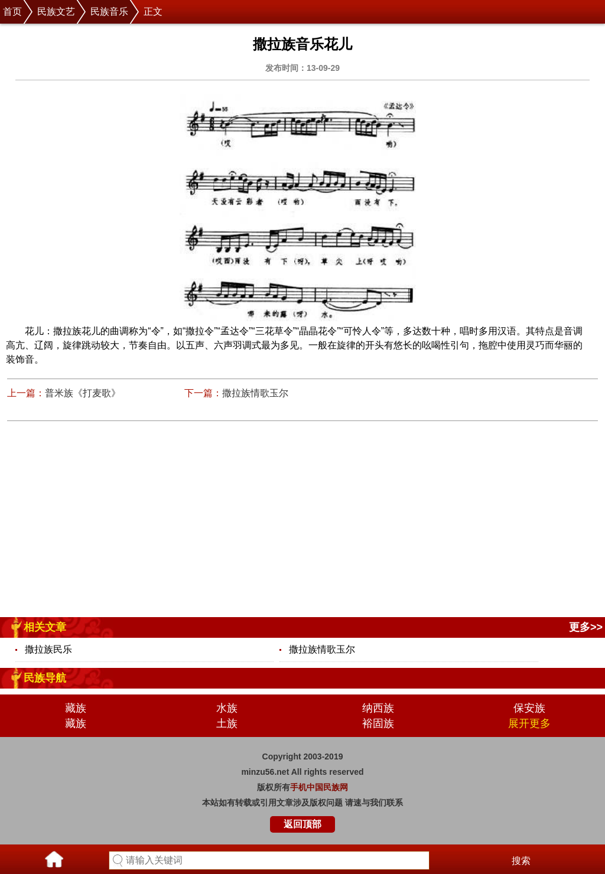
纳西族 (378, 708)
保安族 (529, 708)
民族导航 (45, 678)
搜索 (521, 861)
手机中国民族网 (319, 787)
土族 (227, 723)
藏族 (75, 708)
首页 (12, 11)
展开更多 (529, 723)
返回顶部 (302, 824)
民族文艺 (56, 11)
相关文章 (45, 627)
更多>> (586, 627)
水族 (227, 708)
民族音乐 (109, 11)
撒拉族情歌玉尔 (255, 393)
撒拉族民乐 (48, 649)
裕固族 (378, 723)
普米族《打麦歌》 (83, 393)
